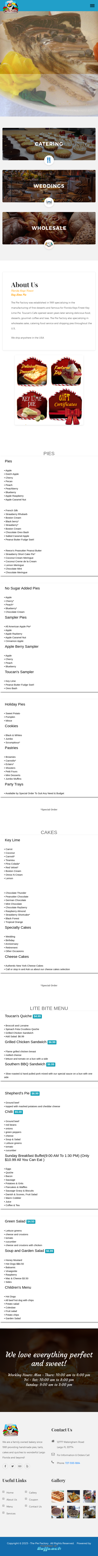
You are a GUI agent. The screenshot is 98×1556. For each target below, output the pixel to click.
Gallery (33, 1492)
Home (9, 1492)
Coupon (33, 1499)
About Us (11, 1499)
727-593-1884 (72, 1463)
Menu (9, 1506)
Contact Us (35, 1506)
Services (10, 1513)
